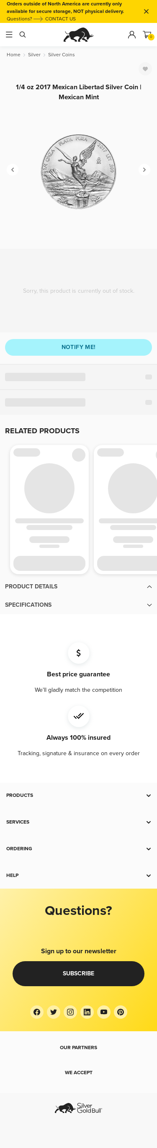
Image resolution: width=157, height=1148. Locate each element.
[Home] (14, 55)
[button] (78, 587)
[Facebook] (37, 1012)
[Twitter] (53, 1012)
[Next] (144, 170)
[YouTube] (104, 1012)
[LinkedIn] (87, 1012)
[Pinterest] (120, 1012)
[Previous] (12, 170)
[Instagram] (70, 1012)
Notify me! (79, 347)
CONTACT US (60, 19)
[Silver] (34, 55)
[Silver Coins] (61, 55)
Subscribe (78, 973)
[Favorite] (145, 68)
